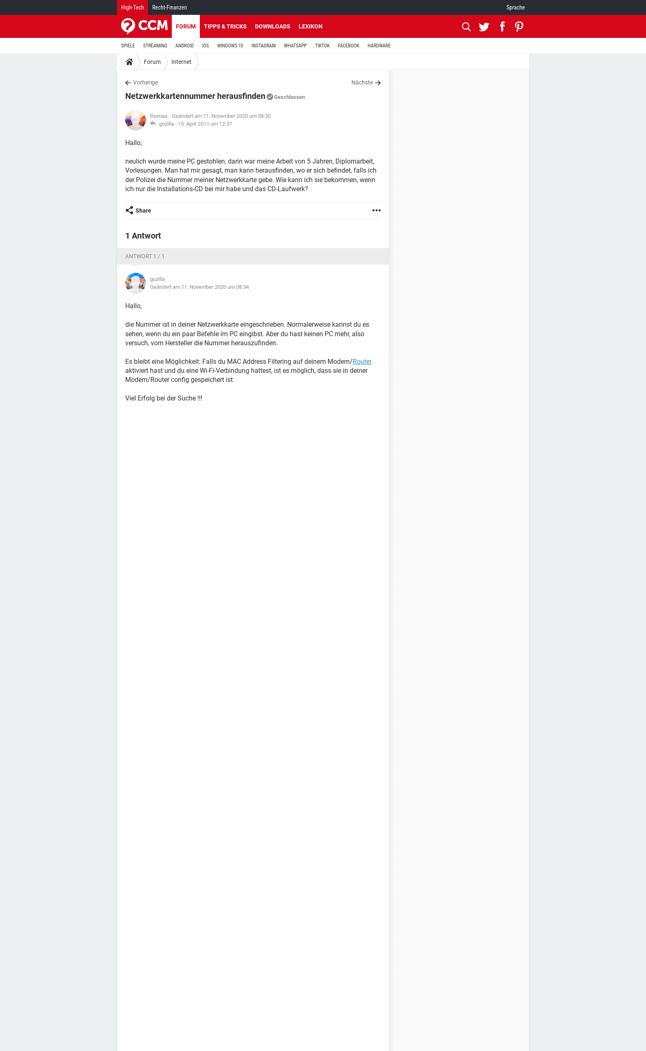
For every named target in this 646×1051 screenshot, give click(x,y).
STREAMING (155, 46)
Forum (186, 26)
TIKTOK (322, 46)
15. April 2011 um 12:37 (205, 124)
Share (143, 210)
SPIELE (128, 46)
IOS (205, 46)
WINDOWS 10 (230, 46)
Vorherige (145, 82)
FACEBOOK (348, 46)
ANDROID (185, 46)
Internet (181, 62)
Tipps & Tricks (225, 26)
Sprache (515, 7)
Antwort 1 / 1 (145, 256)
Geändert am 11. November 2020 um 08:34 (199, 287)
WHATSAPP (295, 46)
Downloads (272, 26)
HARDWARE (379, 46)
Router (362, 361)
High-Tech (132, 7)
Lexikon (311, 26)
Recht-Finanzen (169, 7)
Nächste (362, 82)
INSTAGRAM (264, 46)
